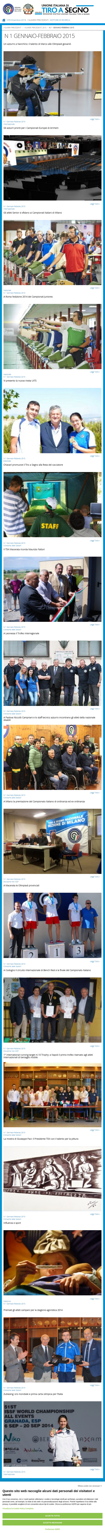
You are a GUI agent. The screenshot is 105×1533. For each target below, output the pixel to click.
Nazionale (7, 290)
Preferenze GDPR (52, 1529)
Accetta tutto (52, 1516)
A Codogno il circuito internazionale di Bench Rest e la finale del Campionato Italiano (47, 970)
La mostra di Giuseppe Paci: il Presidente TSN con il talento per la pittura (41, 1138)
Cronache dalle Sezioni (12, 545)
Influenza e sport (12, 1222)
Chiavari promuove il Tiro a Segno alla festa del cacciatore (33, 464)
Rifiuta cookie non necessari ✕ (90, 1486)
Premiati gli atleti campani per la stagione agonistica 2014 (33, 1310)
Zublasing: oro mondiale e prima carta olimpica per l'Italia (33, 1394)
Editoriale (7, 461)
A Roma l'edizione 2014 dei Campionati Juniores (28, 296)
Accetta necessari (52, 1523)
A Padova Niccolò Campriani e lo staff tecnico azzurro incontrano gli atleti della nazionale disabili (49, 718)
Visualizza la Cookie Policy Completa (18, 1509)
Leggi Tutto (94, 119)
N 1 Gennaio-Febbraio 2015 (14, 121)
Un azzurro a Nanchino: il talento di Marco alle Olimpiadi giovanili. (37, 43)
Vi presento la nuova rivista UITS (20, 380)
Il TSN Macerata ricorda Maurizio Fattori (24, 549)
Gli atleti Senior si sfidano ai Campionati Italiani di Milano (33, 212)
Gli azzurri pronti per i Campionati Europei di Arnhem (31, 127)
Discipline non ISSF (11, 881)
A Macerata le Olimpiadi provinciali (21, 885)
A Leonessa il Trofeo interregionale (21, 633)
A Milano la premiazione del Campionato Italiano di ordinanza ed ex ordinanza (44, 801)
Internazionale (9, 124)
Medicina (7, 1301)
